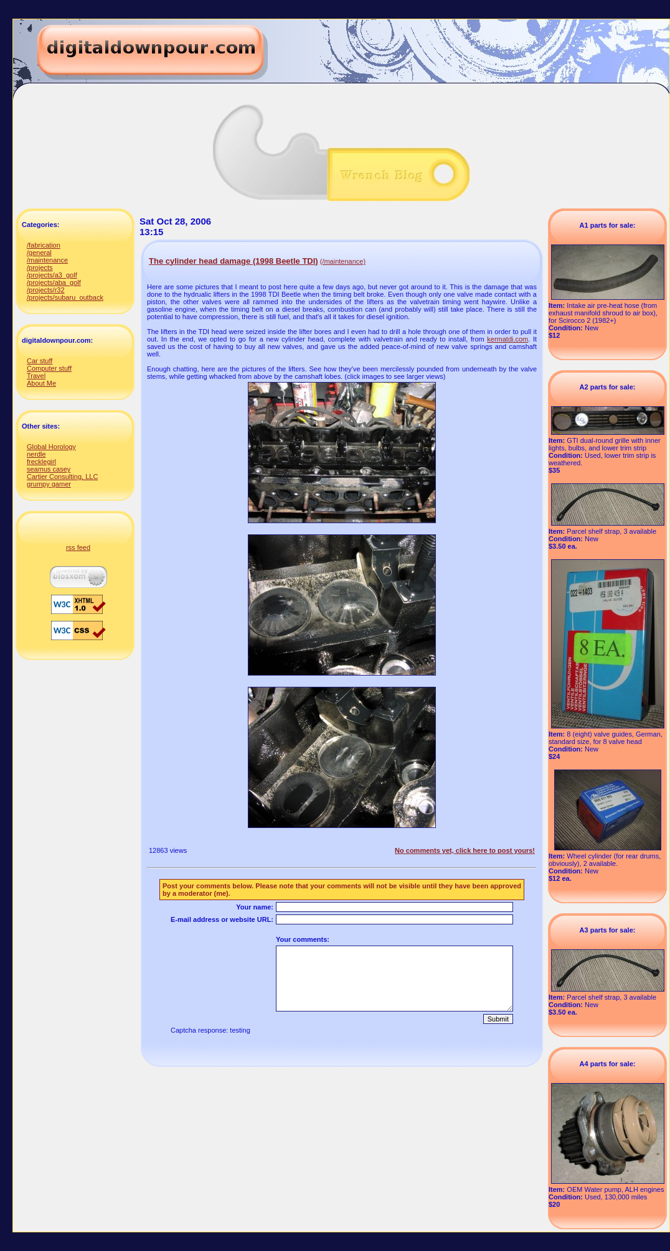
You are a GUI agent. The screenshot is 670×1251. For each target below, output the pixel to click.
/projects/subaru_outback (65, 297)
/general (39, 252)
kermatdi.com (507, 339)
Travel (36, 375)
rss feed (78, 547)
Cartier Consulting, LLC (62, 476)
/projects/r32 (46, 290)
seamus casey (48, 469)
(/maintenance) (343, 261)
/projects (40, 267)
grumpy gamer (49, 484)
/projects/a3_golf (52, 275)
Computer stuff (49, 368)
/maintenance (47, 260)
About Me (41, 383)
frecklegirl (41, 461)
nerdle (36, 454)
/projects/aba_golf (54, 282)
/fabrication (43, 245)
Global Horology (51, 446)
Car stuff (39, 361)
